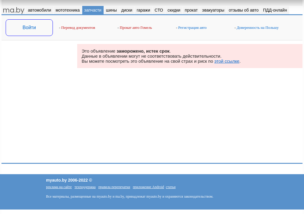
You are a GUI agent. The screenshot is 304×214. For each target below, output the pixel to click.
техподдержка (85, 187)
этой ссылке (227, 61)
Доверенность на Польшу (257, 27)
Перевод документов (77, 27)
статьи (171, 187)
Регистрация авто (191, 27)
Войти (29, 27)
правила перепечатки (114, 187)
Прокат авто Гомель (135, 27)
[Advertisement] (37, 103)
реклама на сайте (59, 187)
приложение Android (148, 187)
